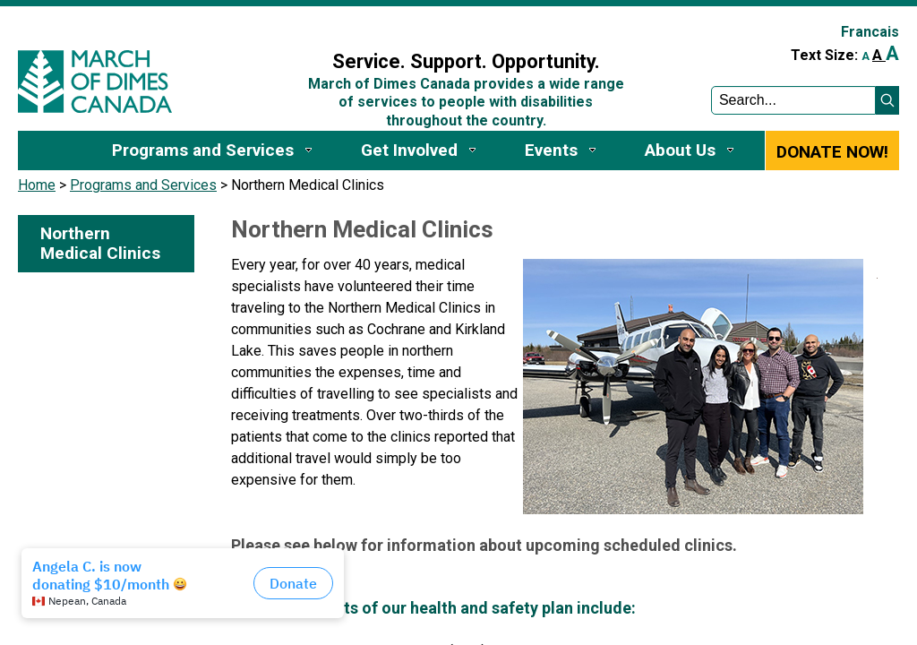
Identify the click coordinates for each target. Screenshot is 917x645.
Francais (870, 31)
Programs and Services (143, 185)
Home (37, 185)
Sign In (288, 23)
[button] (887, 100)
